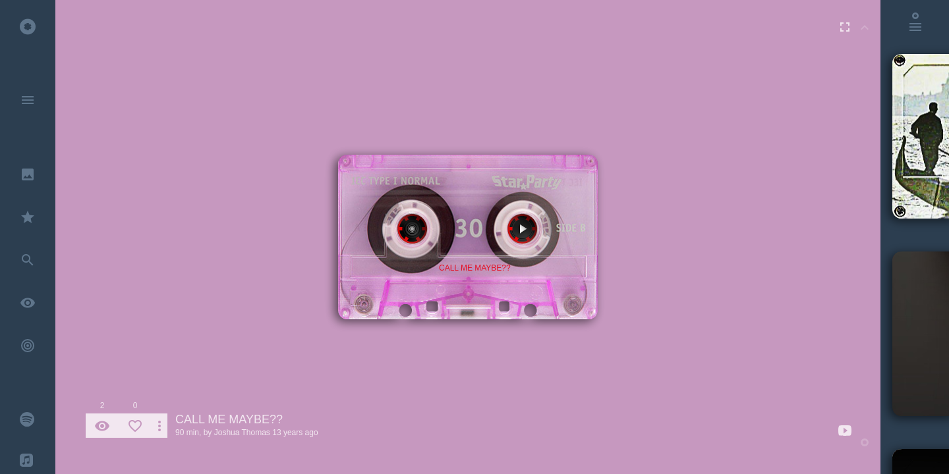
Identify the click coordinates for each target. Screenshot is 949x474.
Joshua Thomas (242, 432)
